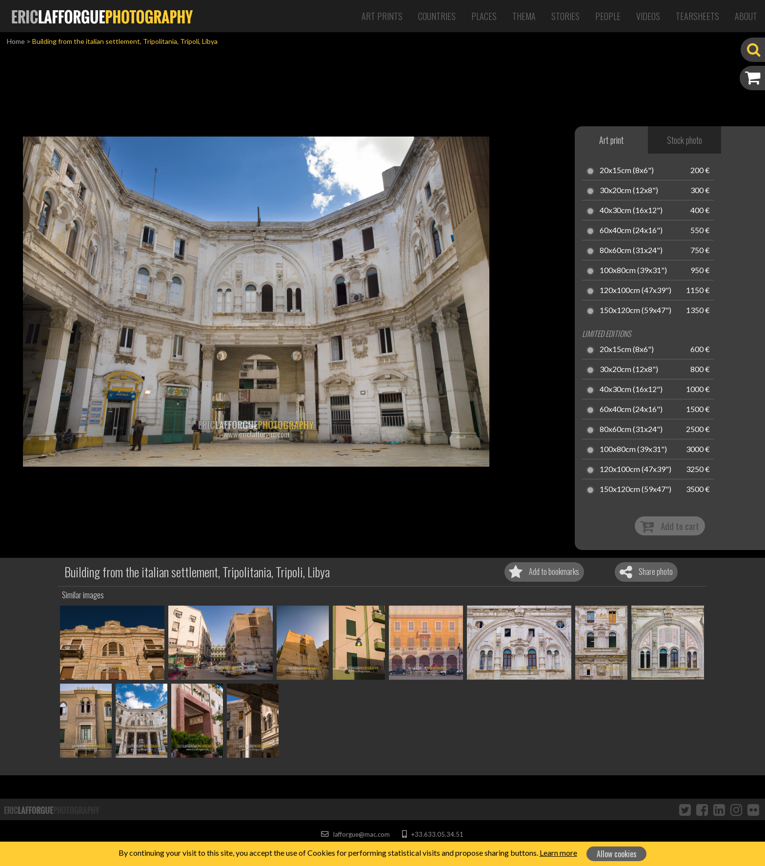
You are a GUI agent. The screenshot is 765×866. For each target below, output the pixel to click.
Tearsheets (697, 16)
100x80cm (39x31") (633, 271)
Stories (565, 16)
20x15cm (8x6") (627, 171)
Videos (648, 16)
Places (484, 16)
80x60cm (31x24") (631, 251)
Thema (524, 16)
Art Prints (382, 16)
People (608, 16)
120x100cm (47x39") (635, 291)
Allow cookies (617, 854)
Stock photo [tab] (684, 140)
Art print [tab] (611, 140)
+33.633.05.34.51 (432, 834)
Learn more (558, 852)
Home (16, 41)
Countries (437, 16)
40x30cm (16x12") (631, 211)
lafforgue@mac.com (355, 834)
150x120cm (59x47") (635, 311)
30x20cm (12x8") (629, 191)
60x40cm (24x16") (631, 231)
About (746, 16)
